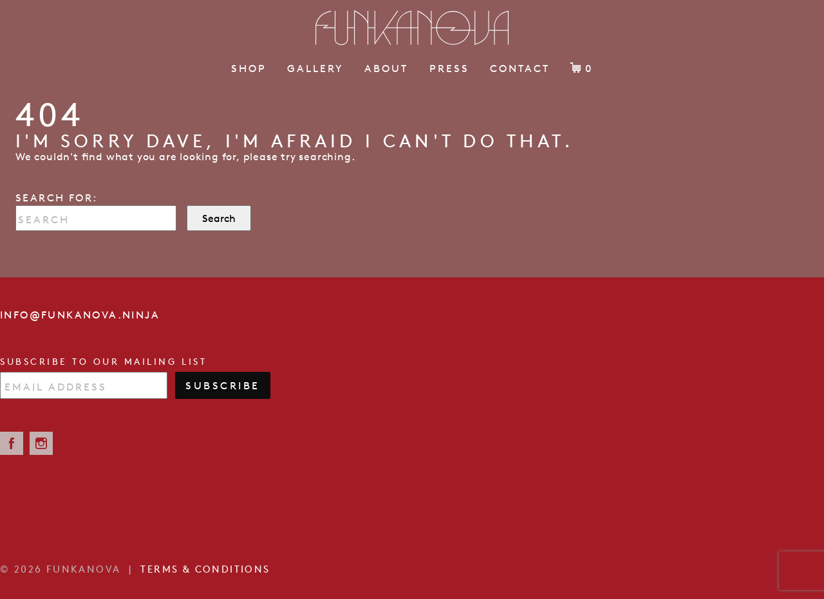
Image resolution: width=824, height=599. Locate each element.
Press (449, 68)
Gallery (315, 68)
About (386, 68)
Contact (520, 68)
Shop (249, 68)
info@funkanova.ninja (80, 314)
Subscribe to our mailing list (103, 361)
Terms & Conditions (205, 569)
